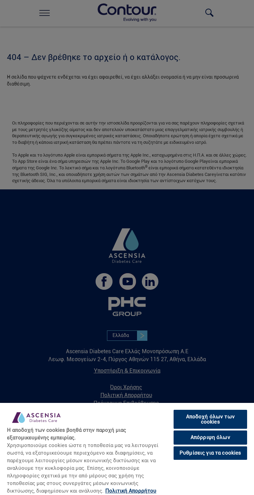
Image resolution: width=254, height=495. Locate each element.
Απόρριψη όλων (210, 437)
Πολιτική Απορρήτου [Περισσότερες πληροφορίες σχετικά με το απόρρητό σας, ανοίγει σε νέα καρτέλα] (130, 491)
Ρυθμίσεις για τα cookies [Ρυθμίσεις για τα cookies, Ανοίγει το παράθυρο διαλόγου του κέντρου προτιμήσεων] (210, 453)
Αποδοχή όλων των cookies (210, 419)
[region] (127, 448)
